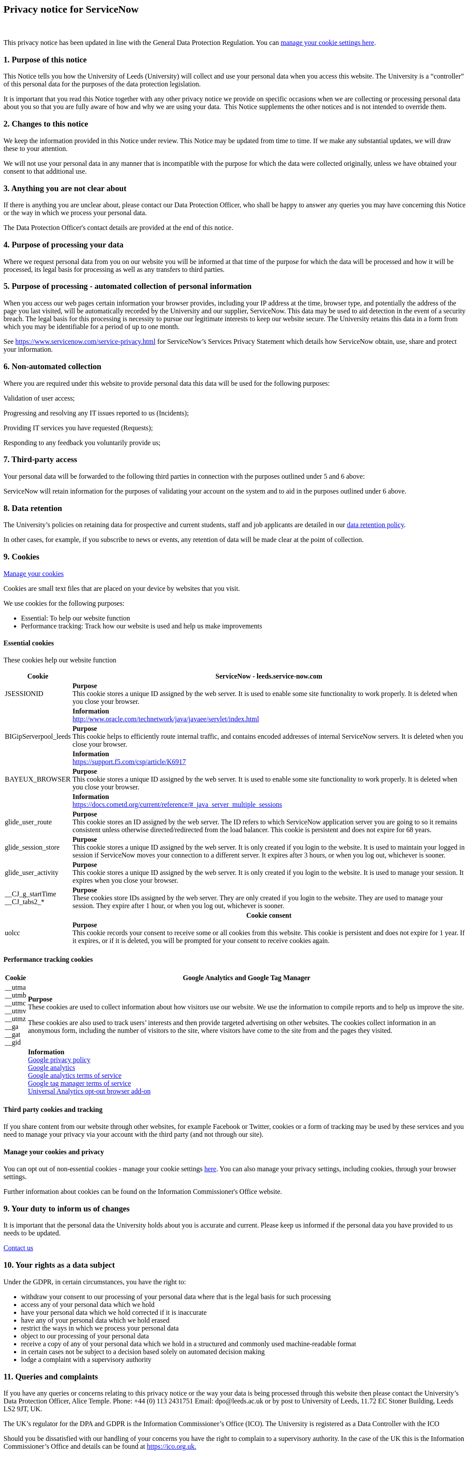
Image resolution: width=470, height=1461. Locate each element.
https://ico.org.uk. (171, 1446)
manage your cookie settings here (327, 42)
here (210, 1169)
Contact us (18, 1248)
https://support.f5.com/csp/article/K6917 (129, 761)
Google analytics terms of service (74, 1075)
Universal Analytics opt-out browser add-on (89, 1091)
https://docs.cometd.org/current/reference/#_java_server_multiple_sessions (177, 804)
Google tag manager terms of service (79, 1083)
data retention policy (375, 524)
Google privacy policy (59, 1059)
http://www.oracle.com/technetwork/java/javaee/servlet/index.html (166, 719)
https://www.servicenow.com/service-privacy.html (85, 341)
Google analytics (51, 1067)
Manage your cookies (33, 573)
